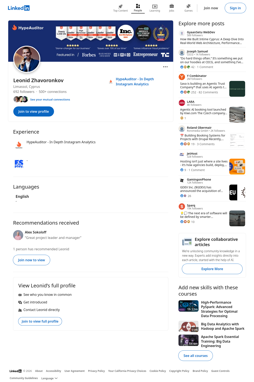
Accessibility (53, 371)
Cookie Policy (158, 371)
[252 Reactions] (188, 92)
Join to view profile (33, 111)
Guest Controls (220, 371)
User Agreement (75, 371)
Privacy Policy (96, 371)
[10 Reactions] (187, 222)
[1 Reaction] (183, 118)
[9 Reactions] (183, 170)
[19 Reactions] (187, 144)
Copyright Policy (179, 371)
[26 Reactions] (185, 196)
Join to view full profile (40, 321)
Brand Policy (200, 371)
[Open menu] (165, 67)
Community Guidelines (24, 378)
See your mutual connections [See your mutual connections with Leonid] (50, 99)
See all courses (196, 355)
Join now (211, 8)
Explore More (212, 269)
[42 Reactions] (187, 67)
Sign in (235, 8)
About (39, 371)
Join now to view (31, 260)
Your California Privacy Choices (127, 371)
